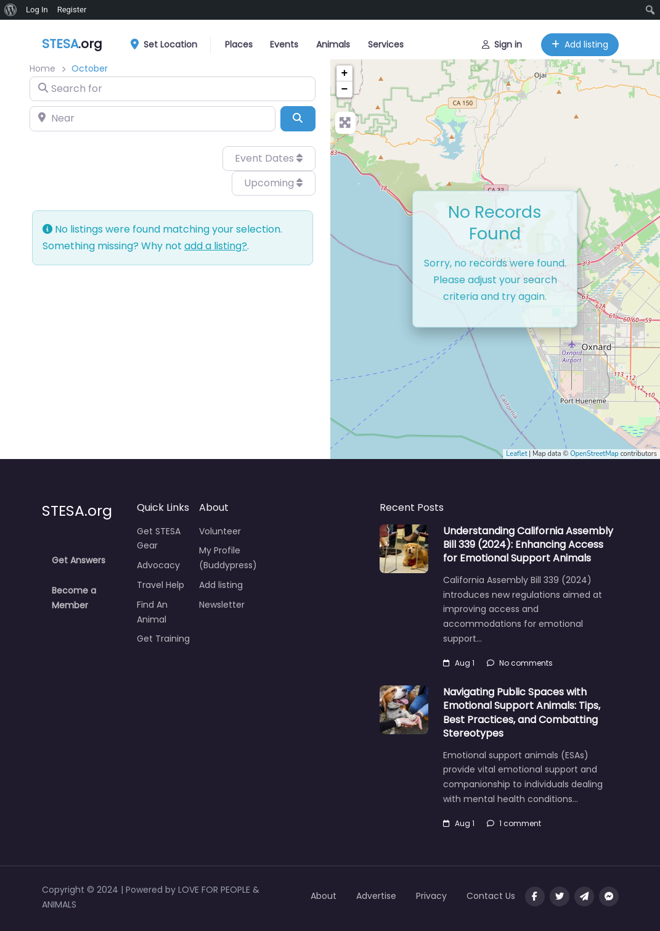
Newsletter (222, 604)
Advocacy (158, 565)
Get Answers (78, 560)
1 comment (514, 823)
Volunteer (220, 531)
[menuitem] (11, 10)
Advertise (376, 896)
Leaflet (516, 453)
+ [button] (344, 73)
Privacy (431, 896)
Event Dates (269, 158)
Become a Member (74, 597)
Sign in (502, 43)
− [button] (344, 89)
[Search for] (173, 89)
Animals (333, 43)
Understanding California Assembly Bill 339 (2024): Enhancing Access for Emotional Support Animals (528, 545)
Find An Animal (152, 612)
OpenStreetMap (594, 453)
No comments (520, 663)
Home (42, 68)
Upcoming (273, 183)
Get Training (163, 638)
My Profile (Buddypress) (228, 557)
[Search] (297, 118)
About (323, 896)
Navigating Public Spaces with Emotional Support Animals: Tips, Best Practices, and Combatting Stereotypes (521, 712)
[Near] (152, 118)
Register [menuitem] (72, 9)
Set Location (168, 43)
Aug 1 (459, 663)
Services (386, 43)
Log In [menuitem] (37, 9)
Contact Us (490, 896)
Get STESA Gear (159, 538)
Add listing (580, 43)
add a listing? (215, 246)
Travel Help (160, 585)
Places (239, 43)
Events (284, 43)
